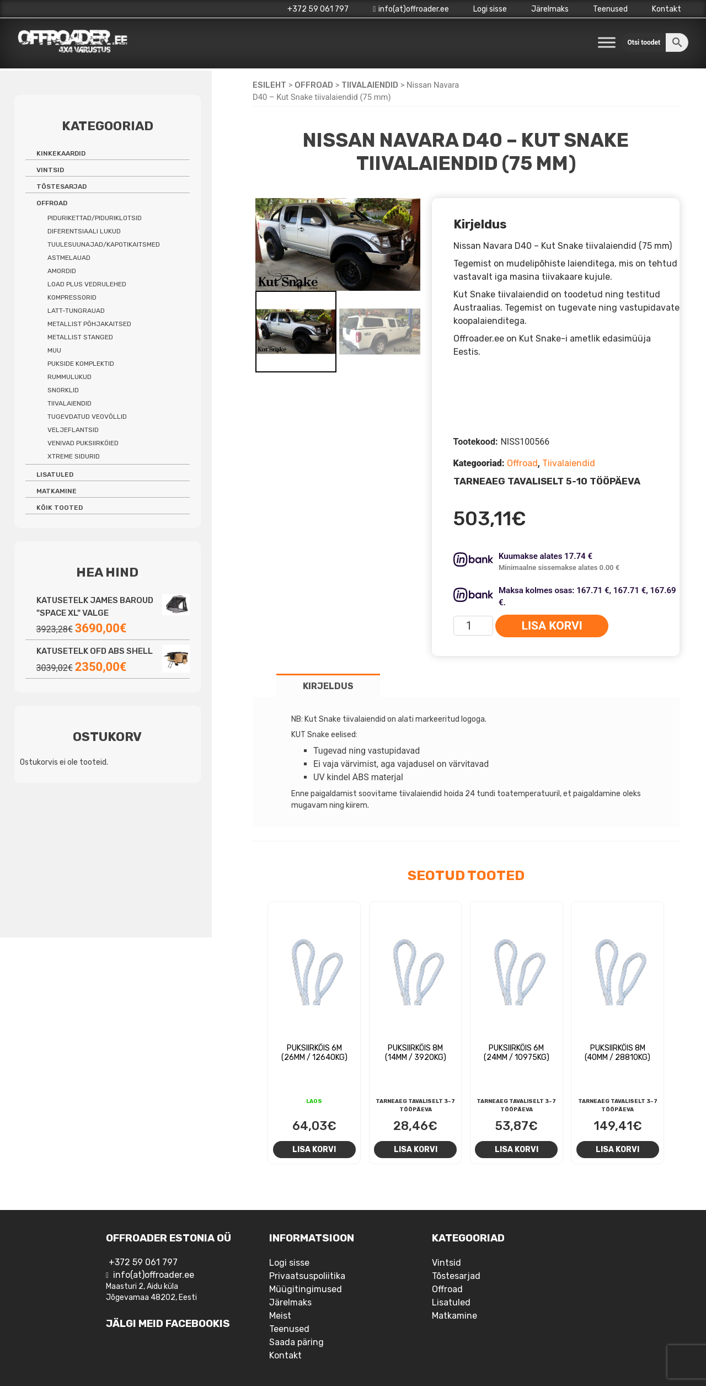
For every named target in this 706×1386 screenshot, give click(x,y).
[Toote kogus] (473, 626)
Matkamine (56, 491)
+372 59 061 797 (318, 9)
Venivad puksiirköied (83, 443)
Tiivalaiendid (369, 85)
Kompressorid (72, 297)
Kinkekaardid (60, 153)
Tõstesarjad (61, 186)
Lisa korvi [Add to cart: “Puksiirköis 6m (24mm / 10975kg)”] (516, 1149)
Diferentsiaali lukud (84, 231)
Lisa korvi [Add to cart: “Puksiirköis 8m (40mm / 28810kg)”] (617, 1149)
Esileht (269, 85)
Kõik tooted (59, 507)
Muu (54, 350)
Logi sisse (490, 9)
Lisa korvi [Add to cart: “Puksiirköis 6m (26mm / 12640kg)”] (314, 1149)
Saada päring (296, 1342)
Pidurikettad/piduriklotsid (94, 218)
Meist (280, 1315)
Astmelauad (68, 258)
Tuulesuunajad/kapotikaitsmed (103, 244)
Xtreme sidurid (73, 456)
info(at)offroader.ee (411, 9)
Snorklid (63, 390)
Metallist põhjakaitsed (89, 324)
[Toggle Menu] (607, 42)
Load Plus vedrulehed (86, 284)
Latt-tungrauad (76, 310)
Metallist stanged (80, 337)
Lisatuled (54, 474)
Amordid (61, 271)
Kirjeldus (328, 686)
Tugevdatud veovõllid (87, 416)
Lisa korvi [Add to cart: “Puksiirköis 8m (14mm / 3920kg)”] (415, 1149)
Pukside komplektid (80, 363)
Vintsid (50, 170)
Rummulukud (69, 377)
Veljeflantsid (73, 430)
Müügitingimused (305, 1289)
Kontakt (666, 9)
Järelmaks (550, 9)
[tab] (328, 685)
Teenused (610, 9)
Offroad (314, 85)
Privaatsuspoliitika (307, 1276)
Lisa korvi (552, 625)
